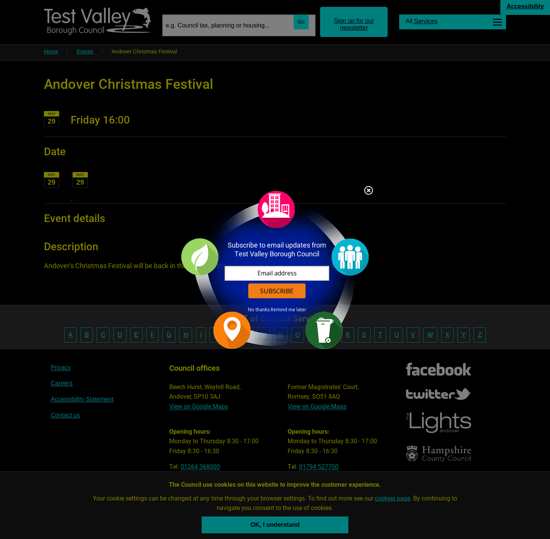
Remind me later (288, 310)
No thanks (259, 310)
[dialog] (275, 269)
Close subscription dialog (368, 191)
